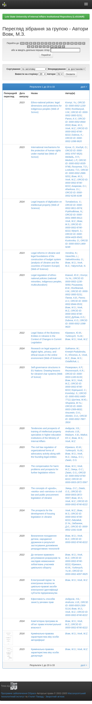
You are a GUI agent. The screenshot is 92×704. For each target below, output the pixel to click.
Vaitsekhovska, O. (74, 259)
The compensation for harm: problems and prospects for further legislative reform (45, 469)
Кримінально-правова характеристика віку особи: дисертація (45, 652)
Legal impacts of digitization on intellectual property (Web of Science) (46, 204)
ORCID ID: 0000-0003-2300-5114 (76, 605)
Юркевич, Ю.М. (73, 332)
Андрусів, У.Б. (72, 428)
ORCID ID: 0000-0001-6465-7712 (76, 396)
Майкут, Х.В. (72, 434)
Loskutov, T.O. (72, 170)
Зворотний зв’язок (55, 696)
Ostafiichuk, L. (72, 361)
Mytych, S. (77, 230)
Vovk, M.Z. (70, 128)
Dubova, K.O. (72, 320)
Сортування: (14, 69)
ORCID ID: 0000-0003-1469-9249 (76, 243)
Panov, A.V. (71, 118)
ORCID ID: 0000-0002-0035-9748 (75, 163)
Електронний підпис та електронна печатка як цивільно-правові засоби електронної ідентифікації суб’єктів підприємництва (44, 586)
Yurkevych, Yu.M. (74, 336)
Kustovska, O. (72, 240)
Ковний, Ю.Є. (72, 275)
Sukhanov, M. (72, 348)
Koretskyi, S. (71, 393)
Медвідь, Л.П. (72, 157)
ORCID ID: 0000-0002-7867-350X (76, 419)
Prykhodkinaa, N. (74, 211)
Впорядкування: (57, 69)
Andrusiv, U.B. (72, 431)
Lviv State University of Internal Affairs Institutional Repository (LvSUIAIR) (44, 16)
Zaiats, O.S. (71, 460)
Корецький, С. (79, 390)
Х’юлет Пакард (36, 696)
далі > (84, 86)
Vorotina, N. (71, 253)
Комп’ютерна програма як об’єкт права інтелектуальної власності (46, 624)
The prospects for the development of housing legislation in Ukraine (43, 513)
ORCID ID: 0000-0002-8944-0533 (75, 121)
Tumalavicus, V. (73, 201)
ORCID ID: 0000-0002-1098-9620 (76, 323)
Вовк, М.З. (77, 125)
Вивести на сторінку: (26, 74)
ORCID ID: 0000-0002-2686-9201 (76, 173)
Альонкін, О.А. (72, 412)
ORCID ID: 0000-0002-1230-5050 (75, 105)
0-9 (22, 43)
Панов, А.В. (71, 297)
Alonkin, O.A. (71, 416)
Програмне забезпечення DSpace (18, 693)
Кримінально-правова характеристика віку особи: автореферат (45, 636)
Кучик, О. (70, 147)
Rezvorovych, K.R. (74, 370)
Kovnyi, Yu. (71, 102)
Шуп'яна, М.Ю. (79, 399)
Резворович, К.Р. (74, 367)
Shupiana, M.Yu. (73, 403)
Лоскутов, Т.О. (79, 166)
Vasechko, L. (71, 256)
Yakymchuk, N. (78, 266)
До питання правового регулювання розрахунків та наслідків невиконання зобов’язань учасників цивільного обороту (45, 561)
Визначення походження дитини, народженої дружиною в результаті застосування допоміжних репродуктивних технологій (45, 542)
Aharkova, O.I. (72, 189)
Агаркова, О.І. (79, 186)
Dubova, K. (77, 134)
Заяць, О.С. (77, 457)
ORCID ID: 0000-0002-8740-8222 (76, 131)
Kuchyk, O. (81, 147)
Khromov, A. (75, 355)
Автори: (51, 74)
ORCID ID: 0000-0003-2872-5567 (74, 494)
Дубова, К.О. (78, 317)
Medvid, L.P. (71, 160)
